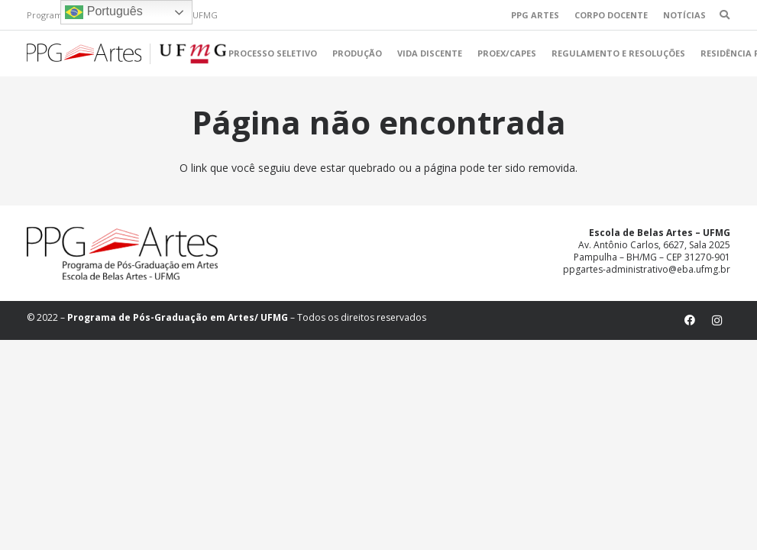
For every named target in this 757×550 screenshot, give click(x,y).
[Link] (126, 54)
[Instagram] (717, 320)
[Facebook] (690, 320)
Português (103, 12)
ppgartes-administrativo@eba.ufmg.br (646, 269)
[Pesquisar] (724, 15)
